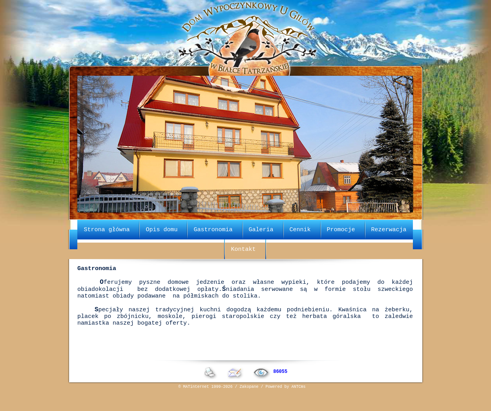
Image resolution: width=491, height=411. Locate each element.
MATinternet (196, 405)
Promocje (341, 229)
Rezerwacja (389, 229)
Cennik (300, 229)
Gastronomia (212, 229)
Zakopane (249, 405)
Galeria (260, 229)
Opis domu (161, 229)
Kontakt (243, 248)
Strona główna (107, 229)
